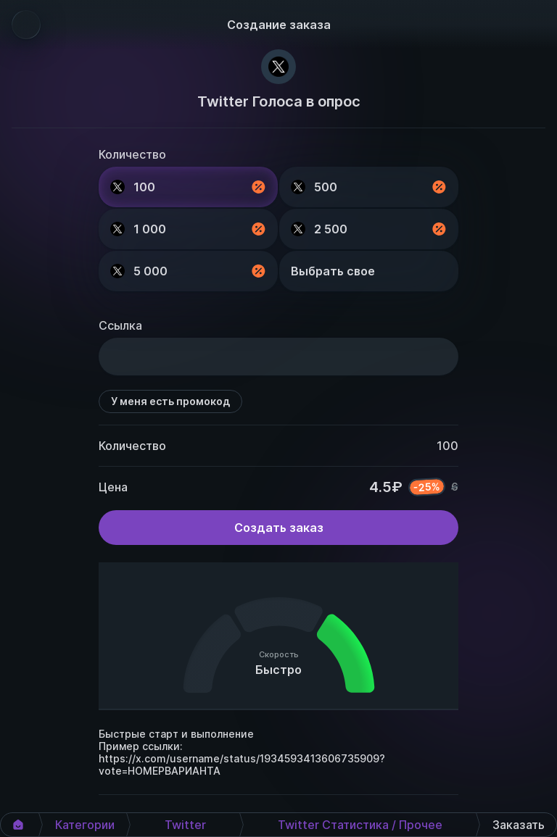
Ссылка (120, 325)
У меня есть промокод (170, 401)
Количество (132, 154)
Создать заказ (278, 527)
